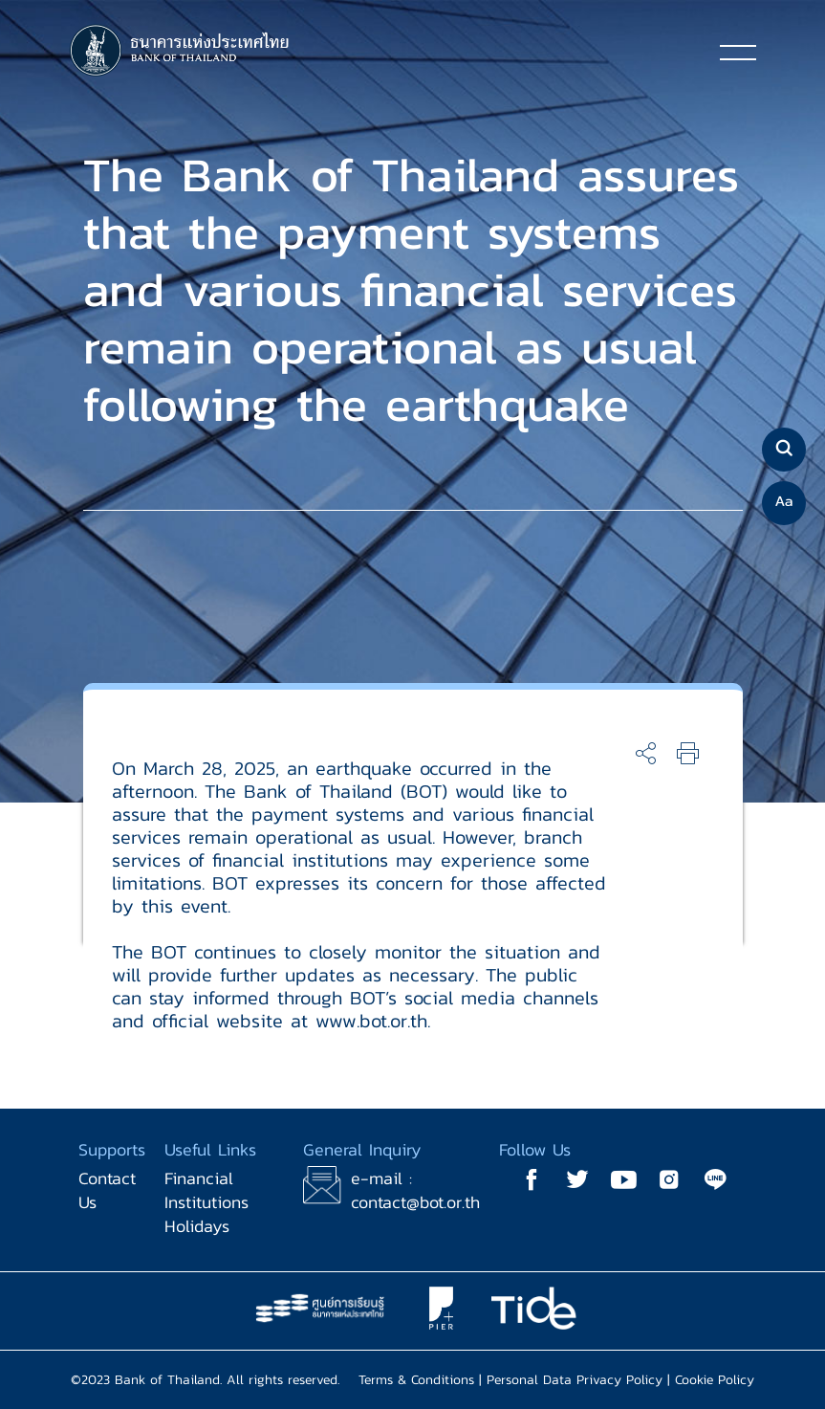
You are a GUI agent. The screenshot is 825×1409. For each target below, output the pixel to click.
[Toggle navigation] (738, 52)
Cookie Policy (714, 1380)
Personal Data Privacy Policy (574, 1380)
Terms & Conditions (416, 1380)
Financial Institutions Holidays (206, 1202)
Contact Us (107, 1190)
